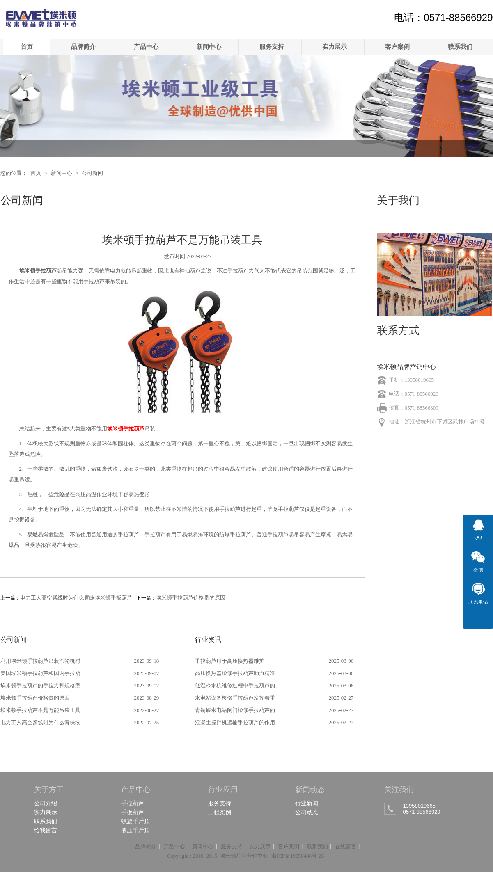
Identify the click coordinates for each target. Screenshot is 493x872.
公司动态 (306, 812)
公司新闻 (92, 173)
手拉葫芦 (132, 803)
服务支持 (271, 46)
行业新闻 (306, 803)
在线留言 (345, 846)
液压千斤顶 (135, 830)
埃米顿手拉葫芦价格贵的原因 (190, 598)
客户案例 (397, 46)
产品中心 (146, 46)
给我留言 (45, 830)
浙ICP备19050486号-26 (297, 856)
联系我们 (460, 46)
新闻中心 (209, 46)
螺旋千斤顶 (135, 821)
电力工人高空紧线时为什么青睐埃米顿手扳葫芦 (76, 598)
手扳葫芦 (132, 812)
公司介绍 (45, 803)
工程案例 (219, 812)
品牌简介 (83, 46)
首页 (27, 46)
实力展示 (334, 46)
